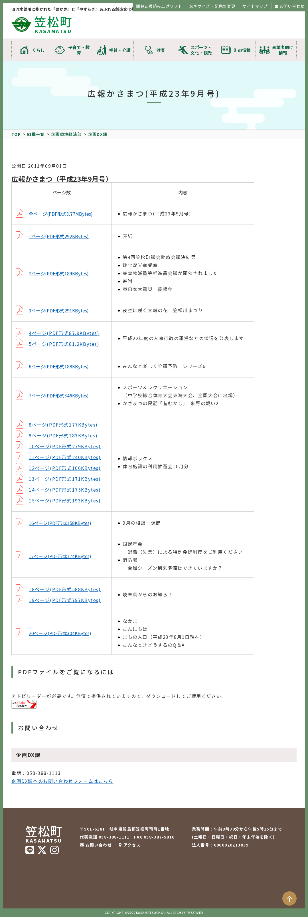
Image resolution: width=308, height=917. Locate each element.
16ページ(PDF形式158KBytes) (60, 523)
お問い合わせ (292, 6)
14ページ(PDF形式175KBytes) (65, 489)
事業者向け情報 (282, 50)
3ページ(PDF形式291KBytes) (59, 310)
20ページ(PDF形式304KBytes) (60, 633)
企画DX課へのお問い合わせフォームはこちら (62, 780)
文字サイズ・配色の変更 (212, 6)
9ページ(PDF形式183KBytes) (63, 435)
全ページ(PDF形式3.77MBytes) (61, 213)
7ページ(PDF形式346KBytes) (59, 395)
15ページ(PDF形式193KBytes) (65, 500)
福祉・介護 (120, 50)
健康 (160, 50)
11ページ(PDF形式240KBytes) (65, 457)
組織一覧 (36, 134)
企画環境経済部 (66, 134)
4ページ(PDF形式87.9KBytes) (64, 333)
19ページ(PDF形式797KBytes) (65, 600)
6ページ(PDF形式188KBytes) (59, 366)
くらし (38, 50)
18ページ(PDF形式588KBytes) (65, 589)
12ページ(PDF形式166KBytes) (65, 467)
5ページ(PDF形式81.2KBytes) (64, 343)
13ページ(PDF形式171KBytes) (65, 478)
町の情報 (242, 50)
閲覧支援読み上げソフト (159, 6)
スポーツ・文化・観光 (201, 50)
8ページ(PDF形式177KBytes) (63, 424)
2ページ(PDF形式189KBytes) (59, 273)
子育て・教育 (79, 50)
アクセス (132, 845)
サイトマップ (255, 6)
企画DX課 (98, 134)
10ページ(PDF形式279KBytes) (65, 446)
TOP (16, 134)
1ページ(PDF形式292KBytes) (59, 236)
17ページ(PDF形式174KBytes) (60, 556)
